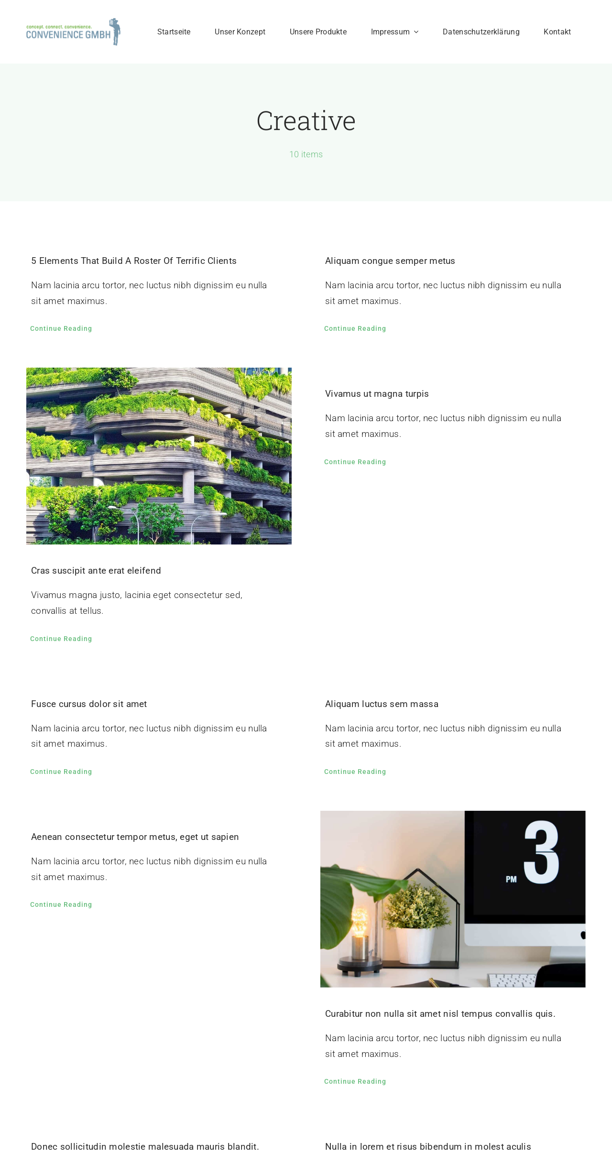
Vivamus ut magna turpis (377, 393)
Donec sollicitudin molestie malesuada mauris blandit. (145, 1146)
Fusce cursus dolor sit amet (89, 703)
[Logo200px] (73, 22)
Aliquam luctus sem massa (381, 703)
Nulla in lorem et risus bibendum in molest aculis (428, 1146)
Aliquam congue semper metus (390, 260)
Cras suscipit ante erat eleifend (96, 570)
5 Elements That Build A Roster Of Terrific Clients (134, 260)
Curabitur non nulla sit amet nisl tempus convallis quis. (440, 1013)
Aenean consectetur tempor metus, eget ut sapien (135, 836)
